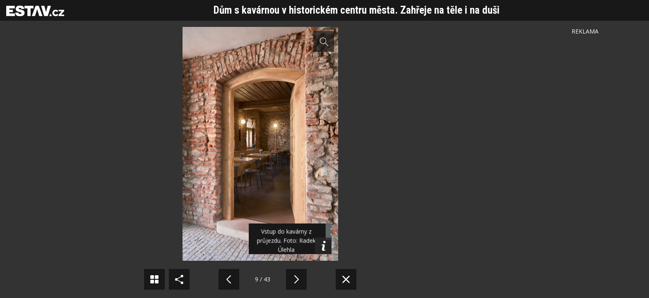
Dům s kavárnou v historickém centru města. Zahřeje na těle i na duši (357, 10)
